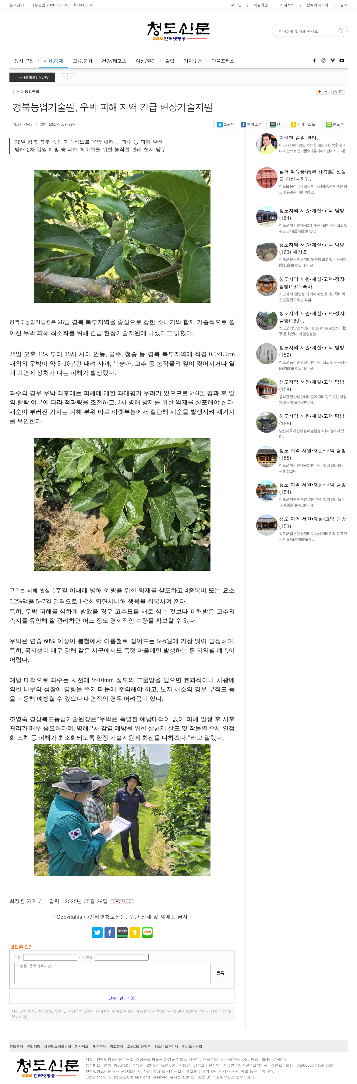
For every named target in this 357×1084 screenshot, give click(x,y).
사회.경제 (53, 60)
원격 (344, 4)
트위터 (226, 124)
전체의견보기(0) (122, 997)
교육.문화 (82, 60)
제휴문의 (99, 1046)
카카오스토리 (305, 124)
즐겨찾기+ (17, 4)
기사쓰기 (287, 4)
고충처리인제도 (138, 1046)
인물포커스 (222, 60)
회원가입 (260, 4)
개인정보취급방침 (57, 1046)
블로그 (335, 124)
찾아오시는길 (192, 1046)
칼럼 (169, 60)
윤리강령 (33, 1046)
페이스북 (251, 124)
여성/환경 (146, 60)
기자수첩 (193, 60)
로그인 (236, 4)
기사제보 (81, 1046)
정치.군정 (24, 60)
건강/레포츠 (114, 60)
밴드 (277, 124)
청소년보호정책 (166, 1046)
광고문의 (116, 1046)
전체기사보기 (317, 4)
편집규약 (16, 1046)
